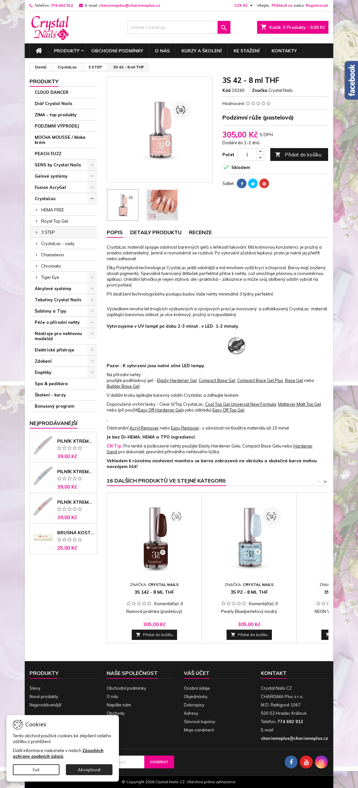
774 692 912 (62, 5)
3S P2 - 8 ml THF (249, 592)
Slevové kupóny (199, 721)
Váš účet (197, 673)
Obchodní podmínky (117, 51)
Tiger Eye (50, 277)
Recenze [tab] (200, 232)
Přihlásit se (282, 5)
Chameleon (52, 254)
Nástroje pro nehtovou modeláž (58, 336)
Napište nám (119, 704)
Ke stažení (247, 51)
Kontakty (284, 51)
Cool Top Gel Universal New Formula (240, 404)
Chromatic (51, 266)
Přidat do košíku (298, 154)
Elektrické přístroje (54, 349)
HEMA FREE (52, 209)
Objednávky (196, 696)
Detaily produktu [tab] (156, 232)
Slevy (35, 688)
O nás (162, 51)
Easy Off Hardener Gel (160, 409)
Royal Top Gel (54, 221)
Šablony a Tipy (50, 311)
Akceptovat (89, 769)
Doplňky (43, 372)
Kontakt (274, 673)
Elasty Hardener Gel (177, 380)
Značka (259, 90)
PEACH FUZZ (48, 153)
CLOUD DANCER (51, 92)
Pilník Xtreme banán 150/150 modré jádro (75, 471)
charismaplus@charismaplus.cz (129, 5)
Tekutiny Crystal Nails (58, 299)
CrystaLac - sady (58, 243)
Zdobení (43, 361)
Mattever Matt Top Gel (299, 404)
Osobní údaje (197, 688)
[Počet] (247, 154)
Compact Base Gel (217, 380)
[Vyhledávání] (179, 27)
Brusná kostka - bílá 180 (75, 532)
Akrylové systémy (53, 288)
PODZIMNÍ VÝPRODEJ (57, 125)
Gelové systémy (51, 176)
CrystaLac (45, 198)
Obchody (116, 713)
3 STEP (48, 232)
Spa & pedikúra (51, 383)
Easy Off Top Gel (228, 409)
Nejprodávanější (45, 704)
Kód (226, 90)
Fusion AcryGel (50, 187)
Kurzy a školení (202, 51)
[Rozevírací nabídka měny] (244, 5)
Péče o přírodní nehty (57, 322)
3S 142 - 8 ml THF (154, 592)
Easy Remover (185, 427)
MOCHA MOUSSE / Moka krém (60, 140)
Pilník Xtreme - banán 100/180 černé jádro (75, 502)
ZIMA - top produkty (55, 114)
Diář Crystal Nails (53, 103)
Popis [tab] (115, 232)
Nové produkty (44, 696)
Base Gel (294, 380)
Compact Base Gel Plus (260, 380)
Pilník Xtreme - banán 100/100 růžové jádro (75, 441)
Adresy (191, 713)
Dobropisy (194, 704)
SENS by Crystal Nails (58, 164)
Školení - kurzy (50, 394)
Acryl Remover (144, 427)
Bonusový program (54, 406)
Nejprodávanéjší (53, 423)
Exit (36, 769)
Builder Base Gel (123, 386)
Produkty (66, 51)
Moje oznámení (199, 729)
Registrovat (317, 5)
